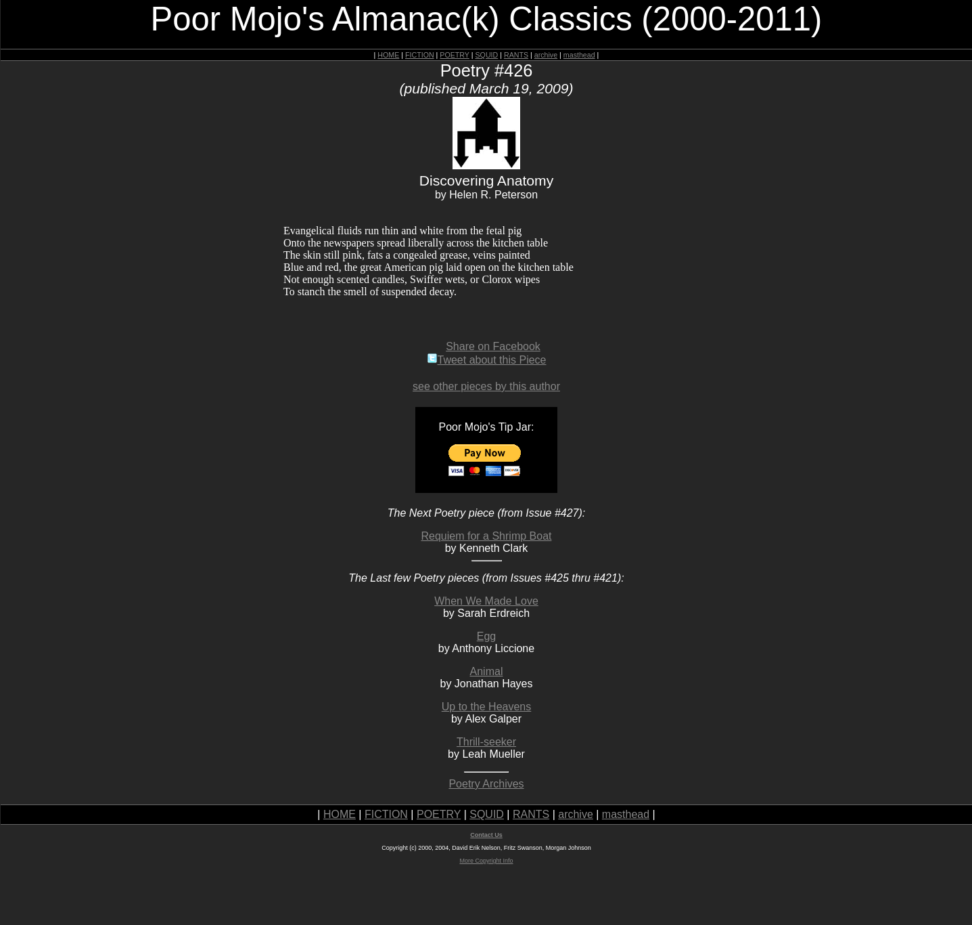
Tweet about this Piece (487, 360)
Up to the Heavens (487, 706)
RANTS (516, 55)
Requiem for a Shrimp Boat (486, 536)
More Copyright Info (486, 860)
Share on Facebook (493, 346)
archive (545, 55)
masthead (579, 55)
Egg (486, 636)
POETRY (454, 55)
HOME (388, 55)
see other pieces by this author (486, 386)
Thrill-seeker (486, 742)
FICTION (419, 55)
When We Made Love (486, 601)
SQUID (486, 55)
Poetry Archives (486, 784)
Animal (486, 671)
